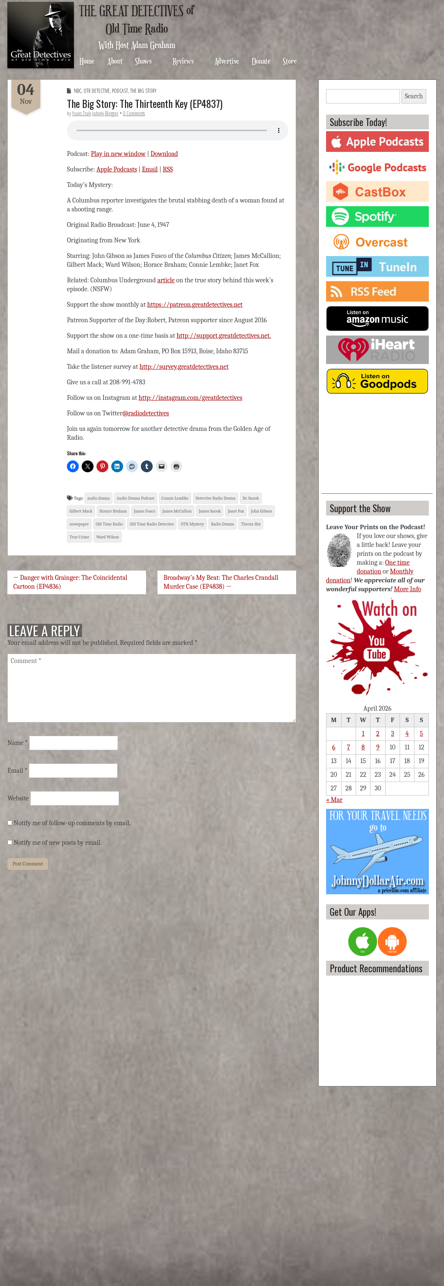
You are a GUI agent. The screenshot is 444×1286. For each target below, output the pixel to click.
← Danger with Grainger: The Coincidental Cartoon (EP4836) (70, 582)
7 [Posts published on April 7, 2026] (348, 747)
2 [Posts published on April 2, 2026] (378, 734)
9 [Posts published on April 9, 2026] (378, 747)
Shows (143, 60)
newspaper (79, 524)
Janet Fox (236, 511)
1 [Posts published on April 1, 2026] (363, 734)
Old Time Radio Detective (152, 524)
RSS (168, 169)
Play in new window (118, 154)
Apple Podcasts (116, 169)
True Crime (79, 537)
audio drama (98, 498)
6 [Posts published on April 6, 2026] (333, 747)
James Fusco (144, 511)
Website (18, 798)
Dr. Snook (251, 498)
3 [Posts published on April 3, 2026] (392, 734)
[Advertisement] (377, 447)
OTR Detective (97, 90)
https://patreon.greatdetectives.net (195, 305)
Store (290, 60)
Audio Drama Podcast (136, 498)
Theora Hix (251, 524)
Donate (261, 60)
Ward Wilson (107, 537)
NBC (77, 90)
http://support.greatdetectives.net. (224, 336)
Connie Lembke (175, 498)
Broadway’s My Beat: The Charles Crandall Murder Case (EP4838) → (220, 582)
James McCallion (177, 511)
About (115, 60)
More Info (407, 589)
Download (164, 154)
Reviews (183, 60)
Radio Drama (222, 524)
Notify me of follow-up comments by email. (72, 823)
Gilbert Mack (81, 511)
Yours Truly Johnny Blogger (95, 113)
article (166, 280)
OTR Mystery (192, 524)
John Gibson (261, 511)
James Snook (210, 511)
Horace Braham (113, 511)
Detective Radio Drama (215, 498)
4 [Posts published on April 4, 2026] (407, 734)
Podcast (120, 90)
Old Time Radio (109, 524)
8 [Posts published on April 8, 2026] (363, 747)
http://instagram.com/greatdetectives (191, 398)
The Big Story (143, 90)
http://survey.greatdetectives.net (183, 367)
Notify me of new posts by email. (58, 843)
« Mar (334, 800)
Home (87, 60)
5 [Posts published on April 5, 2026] (421, 734)
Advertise (226, 60)
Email (150, 169)
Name (17, 743)
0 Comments (134, 113)
